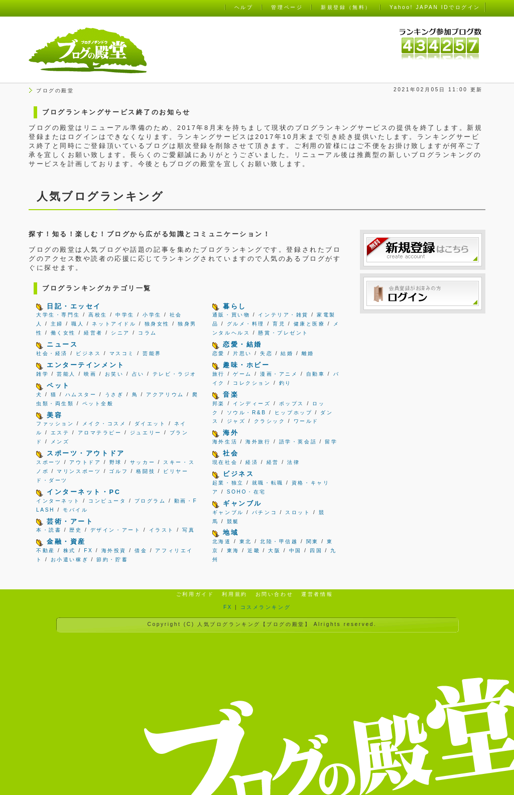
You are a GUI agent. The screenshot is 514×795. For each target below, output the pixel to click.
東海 (233, 550)
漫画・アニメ (279, 374)
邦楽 (218, 403)
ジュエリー (146, 432)
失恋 (266, 353)
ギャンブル (242, 503)
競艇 (233, 521)
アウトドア (85, 462)
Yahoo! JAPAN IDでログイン (435, 7)
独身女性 (157, 324)
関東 (312, 541)
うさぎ (114, 394)
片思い (242, 353)
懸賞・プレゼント (283, 333)
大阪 (274, 550)
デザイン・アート (115, 530)
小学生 (152, 314)
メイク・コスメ (104, 423)
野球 (115, 462)
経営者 (93, 333)
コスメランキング (265, 607)
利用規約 (234, 594)
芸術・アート (70, 521)
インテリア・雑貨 (283, 314)
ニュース (62, 344)
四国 (316, 550)
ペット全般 (98, 403)
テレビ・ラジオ (175, 374)
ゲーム (242, 374)
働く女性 (63, 333)
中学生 (125, 314)
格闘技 (145, 471)
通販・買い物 (231, 314)
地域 (230, 532)
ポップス (291, 403)
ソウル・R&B (247, 412)
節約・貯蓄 (112, 559)
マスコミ (122, 353)
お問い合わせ (274, 594)
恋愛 (218, 353)
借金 (141, 550)
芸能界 (152, 353)
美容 (54, 415)
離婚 (308, 353)
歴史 (75, 530)
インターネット (58, 501)
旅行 (218, 374)
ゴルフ (118, 471)
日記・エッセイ (74, 306)
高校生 (97, 314)
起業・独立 (228, 483)
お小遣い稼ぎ (69, 559)
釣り (285, 383)
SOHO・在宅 (246, 492)
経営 (273, 462)
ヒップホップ (293, 412)
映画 (90, 374)
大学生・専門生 (58, 314)
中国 (295, 550)
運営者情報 (317, 594)
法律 (293, 462)
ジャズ (236, 421)
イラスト (161, 530)
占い (138, 374)
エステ (60, 432)
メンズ (60, 441)
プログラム (150, 501)
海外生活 (224, 441)
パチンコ (264, 512)
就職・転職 (268, 483)
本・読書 (48, 530)
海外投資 (113, 550)
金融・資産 (66, 541)
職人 (77, 324)
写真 (188, 530)
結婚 (287, 353)
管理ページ (287, 7)
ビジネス (88, 353)
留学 (331, 441)
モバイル (75, 510)
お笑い (114, 374)
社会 (230, 453)
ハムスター (81, 394)
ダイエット (150, 423)
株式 (69, 550)
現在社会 (224, 462)
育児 (279, 324)
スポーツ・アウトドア (86, 453)
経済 (251, 462)
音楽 (230, 394)
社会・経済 (52, 353)
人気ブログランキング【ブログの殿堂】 (254, 624)
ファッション (55, 423)
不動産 (45, 550)
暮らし (234, 306)
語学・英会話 (298, 441)
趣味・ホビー (246, 365)
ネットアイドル (114, 324)
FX (88, 550)
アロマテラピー (100, 432)
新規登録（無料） (346, 7)
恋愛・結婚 (242, 344)
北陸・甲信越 (279, 541)
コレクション (252, 383)
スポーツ (48, 462)
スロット (297, 512)
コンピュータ (107, 501)
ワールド (306, 421)
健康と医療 (309, 324)
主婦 (57, 324)
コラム (147, 333)
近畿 (253, 550)
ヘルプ (243, 7)
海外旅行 (258, 441)
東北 (245, 541)
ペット (58, 385)
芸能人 (66, 374)
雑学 (42, 374)
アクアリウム (165, 394)
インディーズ (252, 403)
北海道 (221, 541)
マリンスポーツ (79, 471)
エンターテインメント (86, 365)
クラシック (270, 421)
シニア (120, 333)
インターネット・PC (83, 492)
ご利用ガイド (195, 594)
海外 (230, 432)
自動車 (315, 374)
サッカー (142, 462)
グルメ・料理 (246, 324)
